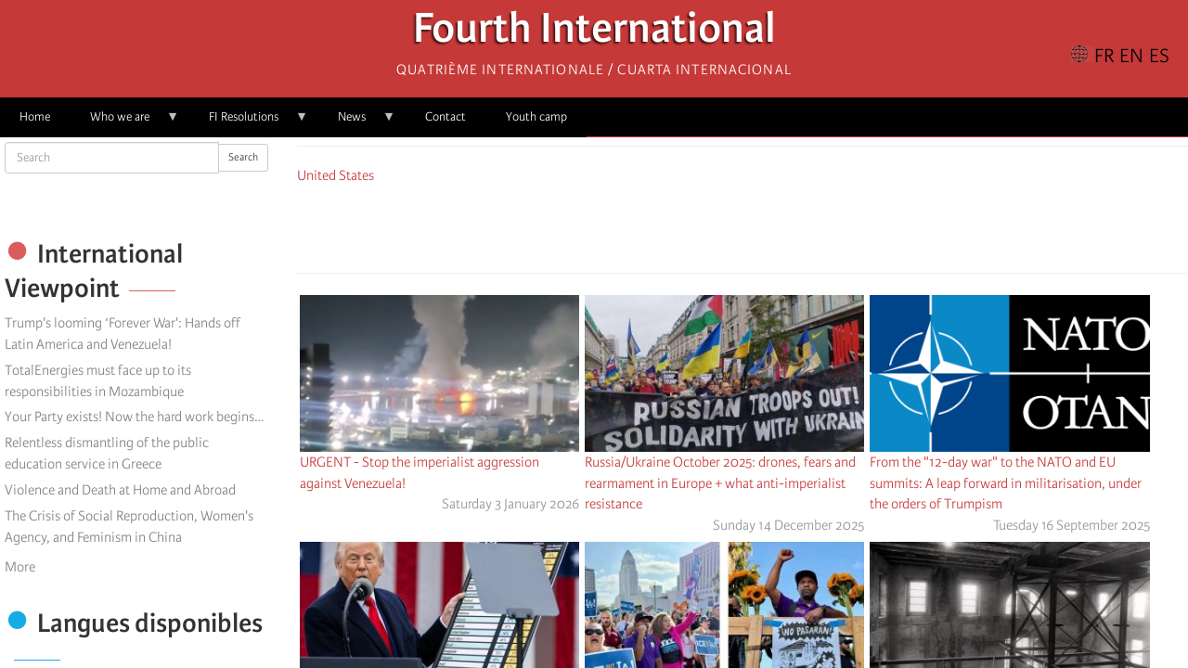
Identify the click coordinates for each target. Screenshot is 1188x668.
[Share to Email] (768, 225)
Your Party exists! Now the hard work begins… (134, 416)
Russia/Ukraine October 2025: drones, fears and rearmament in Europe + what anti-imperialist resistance (720, 483)
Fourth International (594, 33)
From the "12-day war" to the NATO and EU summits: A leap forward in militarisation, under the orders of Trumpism (1006, 483)
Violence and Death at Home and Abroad (120, 490)
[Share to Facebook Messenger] (742, 225)
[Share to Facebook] (690, 225)
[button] (794, 225)
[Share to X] (716, 225)
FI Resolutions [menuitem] (248, 122)
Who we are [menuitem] (125, 122)
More (20, 567)
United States (335, 175)
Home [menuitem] (34, 116)
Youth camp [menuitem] (536, 116)
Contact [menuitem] (445, 116)
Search (243, 157)
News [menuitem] (356, 122)
